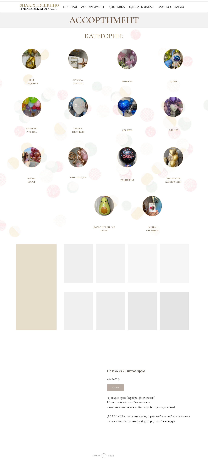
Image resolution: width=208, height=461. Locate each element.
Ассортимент (93, 6)
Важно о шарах (171, 6)
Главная (70, 6)
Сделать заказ (141, 6)
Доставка (117, 6)
